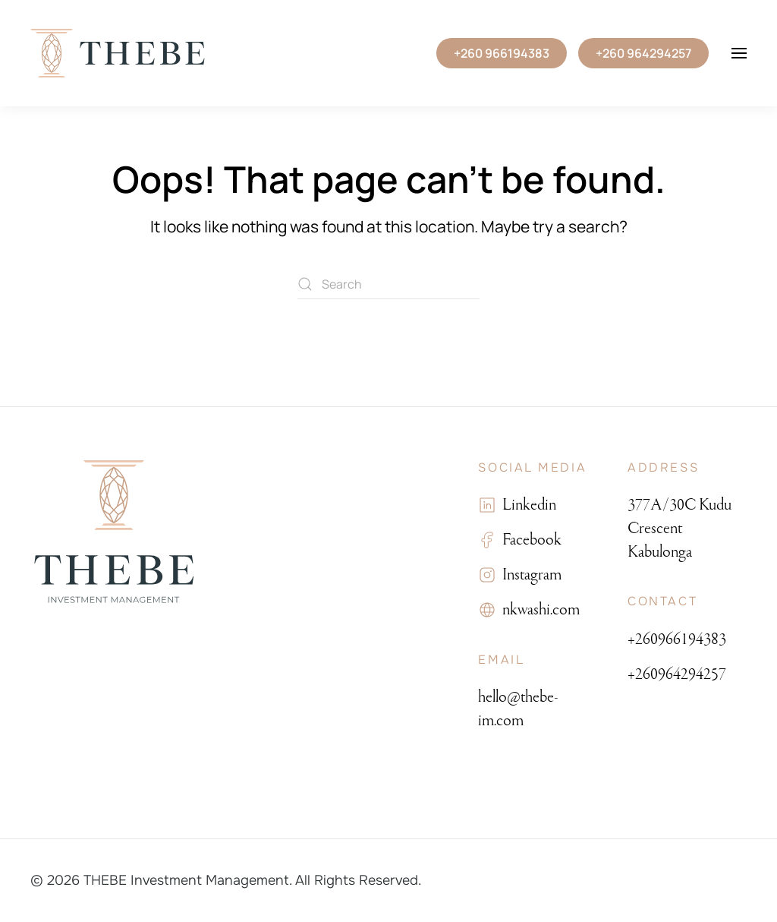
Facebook (529, 539)
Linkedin (526, 504)
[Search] (388, 284)
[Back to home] (117, 53)
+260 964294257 (643, 53)
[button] (739, 53)
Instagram (529, 574)
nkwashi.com (538, 609)
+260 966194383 (501, 53)
